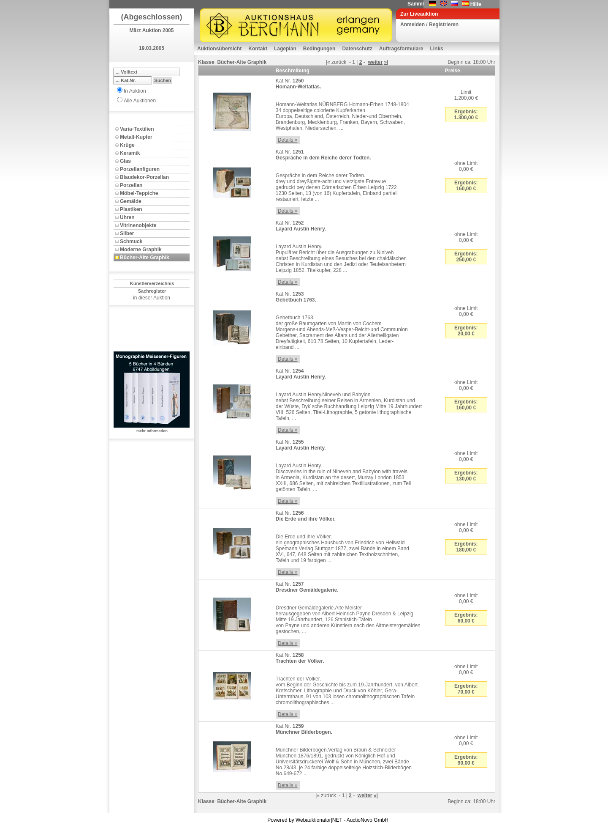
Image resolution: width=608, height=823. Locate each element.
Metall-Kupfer (136, 137)
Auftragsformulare (401, 49)
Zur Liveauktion (419, 14)
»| (386, 62)
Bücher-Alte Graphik (144, 258)
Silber (127, 233)
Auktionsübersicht (219, 49)
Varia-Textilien (137, 129)
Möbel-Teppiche (139, 193)
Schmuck (131, 241)
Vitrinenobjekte (138, 225)
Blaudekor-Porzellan (144, 177)
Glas (125, 161)
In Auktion (135, 91)
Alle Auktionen (140, 101)
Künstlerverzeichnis (152, 283)
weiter (375, 62)
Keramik (130, 153)
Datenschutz (357, 49)
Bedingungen (319, 49)
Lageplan (285, 49)
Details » (288, 140)
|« (328, 62)
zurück (338, 62)
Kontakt (257, 49)
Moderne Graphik (141, 249)
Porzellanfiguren (140, 169)
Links (436, 49)
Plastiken (131, 209)
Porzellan (131, 185)
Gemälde (130, 201)
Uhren (127, 217)
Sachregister (152, 291)
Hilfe (475, 4)
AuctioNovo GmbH (367, 820)
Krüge (127, 145)
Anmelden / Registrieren (429, 24)
